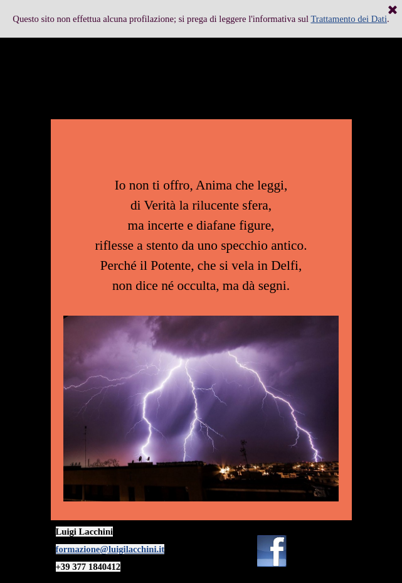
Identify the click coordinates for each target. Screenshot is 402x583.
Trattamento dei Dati (348, 19)
